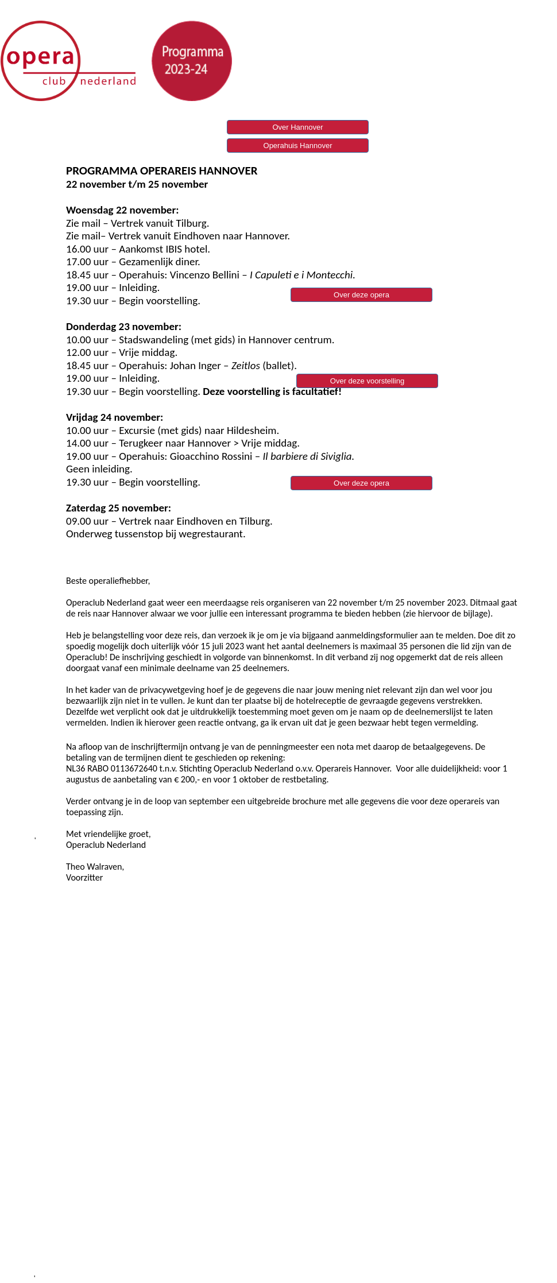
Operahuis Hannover (298, 145)
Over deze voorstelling (367, 381)
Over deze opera (361, 483)
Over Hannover (297, 127)
